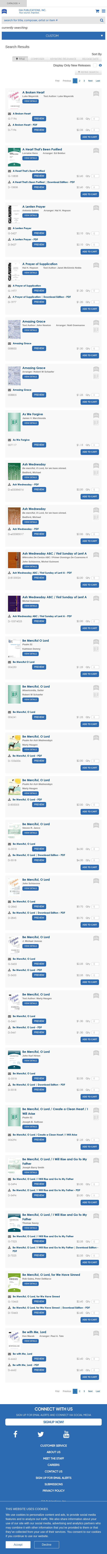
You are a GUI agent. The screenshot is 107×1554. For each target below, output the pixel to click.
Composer (37, 58)
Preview (39, 118)
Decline (46, 1544)
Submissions (54, 1484)
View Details (30, 101)
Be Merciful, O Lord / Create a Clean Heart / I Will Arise (45, 1134)
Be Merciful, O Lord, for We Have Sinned (51, 1274)
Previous (67, 81)
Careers (53, 1465)
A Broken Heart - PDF (25, 124)
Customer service (53, 1445)
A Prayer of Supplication (39, 264)
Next (90, 81)
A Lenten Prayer (33, 206)
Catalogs (13, 3)
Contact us (53, 1471)
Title (20, 58)
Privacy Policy (54, 1490)
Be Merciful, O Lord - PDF (27, 755)
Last (98, 81)
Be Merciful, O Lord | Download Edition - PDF (39, 854)
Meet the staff (53, 1458)
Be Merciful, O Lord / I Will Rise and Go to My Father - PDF (46, 1190)
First (57, 81)
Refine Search (88, 72)
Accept (18, 1544)
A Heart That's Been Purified (42, 149)
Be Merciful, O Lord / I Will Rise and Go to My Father (43, 1178)
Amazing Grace (33, 321)
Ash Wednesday (34, 464)
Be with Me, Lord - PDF (26, 1364)
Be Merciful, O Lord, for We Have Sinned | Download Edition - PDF (51, 1307)
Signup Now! (53, 1422)
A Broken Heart (33, 92)
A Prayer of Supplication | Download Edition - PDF (42, 296)
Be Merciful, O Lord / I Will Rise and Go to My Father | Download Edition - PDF (55, 1249)
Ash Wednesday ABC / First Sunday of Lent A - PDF (42, 572)
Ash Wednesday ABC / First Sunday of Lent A (54, 553)
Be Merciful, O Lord (36, 686)
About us (53, 1452)
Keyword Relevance (63, 58)
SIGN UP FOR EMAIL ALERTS (53, 1478)
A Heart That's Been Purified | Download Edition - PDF (44, 182)
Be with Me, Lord (34, 1332)
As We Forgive (32, 414)
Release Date (90, 58)
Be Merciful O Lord (35, 640)
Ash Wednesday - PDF (26, 484)
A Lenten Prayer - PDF (25, 239)
